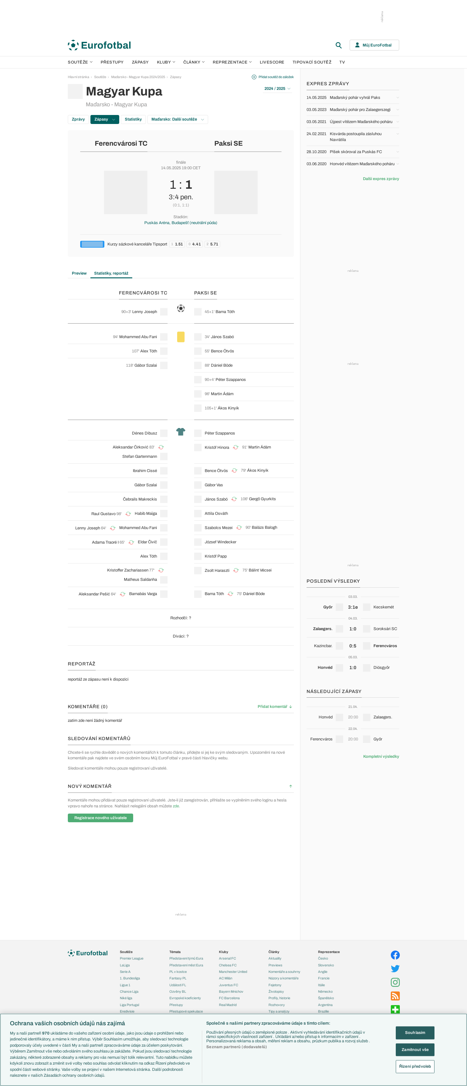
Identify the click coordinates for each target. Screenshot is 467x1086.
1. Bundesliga (130, 978)
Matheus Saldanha (140, 579)
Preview (79, 273)
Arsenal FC (227, 958)
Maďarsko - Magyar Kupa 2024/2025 (138, 77)
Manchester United (233, 971)
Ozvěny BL (177, 991)
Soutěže (80, 62)
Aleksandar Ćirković (130, 447)
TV (342, 62)
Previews (275, 965)
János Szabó (222, 337)
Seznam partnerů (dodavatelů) (236, 1047)
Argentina (325, 1005)
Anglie (322, 971)
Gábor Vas (214, 485)
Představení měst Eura (186, 965)
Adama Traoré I (105, 542)
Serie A (125, 971)
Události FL (177, 985)
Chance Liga (129, 991)
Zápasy (140, 62)
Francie (324, 978)
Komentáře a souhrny (284, 971)
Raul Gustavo (103, 514)
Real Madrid (228, 1005)
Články (273, 952)
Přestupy (112, 62)
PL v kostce (178, 971)
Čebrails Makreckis (140, 499)
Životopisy (276, 991)
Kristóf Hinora (217, 447)
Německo (325, 991)
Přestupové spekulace (186, 1011)
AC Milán (225, 978)
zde (176, 806)
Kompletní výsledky (381, 756)
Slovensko (326, 965)
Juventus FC (228, 985)
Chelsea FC (228, 965)
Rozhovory (276, 1005)
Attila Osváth (216, 513)
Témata (175, 952)
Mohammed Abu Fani (138, 337)
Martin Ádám (222, 394)
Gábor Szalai (145, 365)
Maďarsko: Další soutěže (177, 119)
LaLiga (125, 965)
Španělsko (326, 998)
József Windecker (220, 542)
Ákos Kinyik (228, 408)
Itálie (321, 985)
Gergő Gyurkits (262, 499)
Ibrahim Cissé (145, 471)
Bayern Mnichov (231, 991)
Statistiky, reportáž (111, 273)
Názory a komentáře (283, 978)
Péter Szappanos (231, 379)
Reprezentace (232, 62)
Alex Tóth (148, 351)
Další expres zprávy (381, 179)
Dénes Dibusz (144, 433)
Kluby (166, 62)
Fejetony (275, 985)
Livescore (272, 62)
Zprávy (78, 119)
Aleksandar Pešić (94, 594)
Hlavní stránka (78, 77)
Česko (323, 958)
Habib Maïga (146, 513)
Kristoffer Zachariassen (127, 570)
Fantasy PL (177, 978)
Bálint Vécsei (260, 570)
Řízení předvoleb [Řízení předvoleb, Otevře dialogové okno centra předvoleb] (415, 1066)
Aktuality (275, 958)
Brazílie (323, 1011)
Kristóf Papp (216, 556)
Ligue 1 (125, 985)
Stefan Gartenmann (139, 456)
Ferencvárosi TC (121, 143)
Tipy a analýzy (279, 1011)
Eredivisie (127, 1011)
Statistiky (133, 119)
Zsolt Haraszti (217, 570)
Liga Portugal (129, 1005)
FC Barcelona (229, 998)
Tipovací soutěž (312, 62)
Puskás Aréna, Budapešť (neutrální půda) (180, 223)
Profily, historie (279, 998)
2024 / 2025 (277, 88)
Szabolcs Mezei (219, 528)
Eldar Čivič (147, 542)
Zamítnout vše (415, 1049)
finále (181, 162)
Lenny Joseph (144, 312)
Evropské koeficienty (185, 998)
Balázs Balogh (264, 527)
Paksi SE (228, 143)
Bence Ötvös (222, 351)
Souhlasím (415, 1033)
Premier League (131, 958)
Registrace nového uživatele (100, 818)
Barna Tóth (225, 312)
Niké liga (126, 998)
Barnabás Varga (143, 594)
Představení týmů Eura (186, 958)
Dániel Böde (222, 365)
